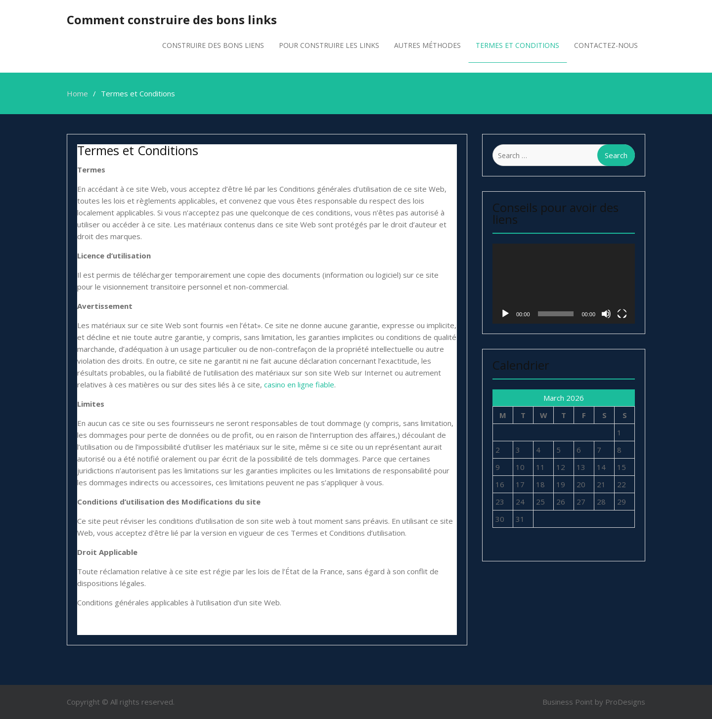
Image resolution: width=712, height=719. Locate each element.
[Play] (505, 314)
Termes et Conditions (517, 45)
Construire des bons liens (213, 45)
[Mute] (606, 314)
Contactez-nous (606, 45)
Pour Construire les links (329, 45)
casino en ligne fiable (299, 384)
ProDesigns (625, 702)
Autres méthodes (427, 45)
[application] (563, 284)
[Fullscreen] (622, 314)
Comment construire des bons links (172, 19)
